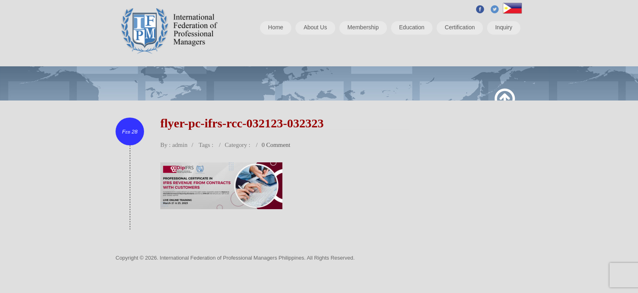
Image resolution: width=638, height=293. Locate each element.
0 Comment (276, 145)
